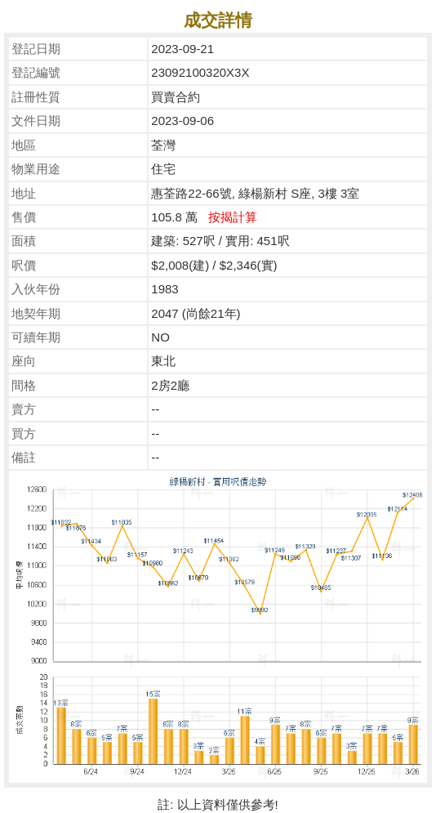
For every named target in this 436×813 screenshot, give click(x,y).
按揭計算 (232, 217)
